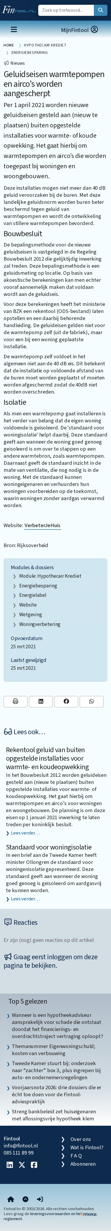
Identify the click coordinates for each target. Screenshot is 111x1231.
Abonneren (83, 1164)
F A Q (76, 1156)
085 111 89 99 (18, 1153)
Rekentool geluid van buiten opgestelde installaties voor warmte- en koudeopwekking (47, 758)
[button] (40, 1199)
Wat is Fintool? (87, 1147)
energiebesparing (38, 585)
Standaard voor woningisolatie (49, 847)
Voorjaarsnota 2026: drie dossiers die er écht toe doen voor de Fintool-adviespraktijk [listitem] (56, 1094)
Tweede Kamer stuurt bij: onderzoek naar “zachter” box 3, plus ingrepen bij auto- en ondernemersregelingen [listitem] (56, 1070)
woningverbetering (39, 624)
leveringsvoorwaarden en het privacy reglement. (50, 1216)
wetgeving (30, 614)
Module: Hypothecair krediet (50, 576)
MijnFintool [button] (80, 30)
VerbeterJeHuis (42, 525)
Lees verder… (25, 833)
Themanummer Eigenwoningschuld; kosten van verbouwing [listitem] (53, 1049)
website (28, 605)
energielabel (32, 595)
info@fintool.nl (21, 1146)
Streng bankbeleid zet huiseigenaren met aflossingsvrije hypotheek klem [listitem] (54, 1115)
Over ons (80, 1139)
